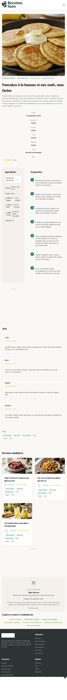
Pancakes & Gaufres (48, 78)
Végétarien (38, 672)
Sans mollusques (40, 641)
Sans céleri (17, 435)
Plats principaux (6, 669)
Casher (5, 438)
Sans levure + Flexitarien (33, 625)
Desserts (4, 663)
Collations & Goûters (8, 78)
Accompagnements (7, 675)
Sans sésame (39, 653)
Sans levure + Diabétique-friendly (53, 622)
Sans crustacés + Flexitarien (12, 622)
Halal (36, 666)
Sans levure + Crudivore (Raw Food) (32, 622)
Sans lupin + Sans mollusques (49, 619)
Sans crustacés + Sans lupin (32, 619)
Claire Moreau (33, 592)
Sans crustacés (27, 435)
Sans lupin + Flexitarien (16, 619)
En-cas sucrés (35, 78)
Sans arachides (7, 435)
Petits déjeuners (23, 78)
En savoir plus (33, 608)
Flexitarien (38, 663)
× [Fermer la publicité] (65, 677)
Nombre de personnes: (10, 179)
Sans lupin (38, 638)
